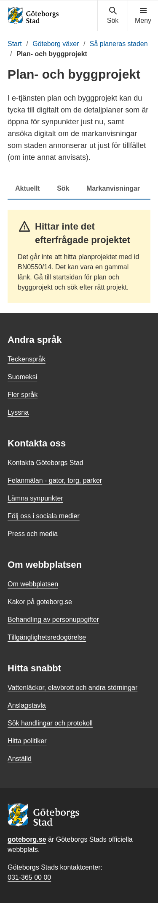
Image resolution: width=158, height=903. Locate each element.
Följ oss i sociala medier (44, 516)
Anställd (20, 758)
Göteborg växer (55, 43)
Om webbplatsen (33, 584)
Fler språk (22, 394)
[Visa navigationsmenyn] (143, 15)
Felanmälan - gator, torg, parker (55, 480)
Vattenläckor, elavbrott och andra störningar (72, 687)
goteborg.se (27, 839)
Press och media (33, 533)
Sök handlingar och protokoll (50, 723)
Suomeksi (22, 376)
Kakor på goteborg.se (40, 601)
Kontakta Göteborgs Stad (45, 462)
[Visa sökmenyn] (113, 15)
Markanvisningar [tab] (113, 188)
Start (15, 43)
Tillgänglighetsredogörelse (47, 637)
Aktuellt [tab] (27, 188)
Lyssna (18, 412)
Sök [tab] (63, 188)
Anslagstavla (27, 705)
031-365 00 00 (29, 877)
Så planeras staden (119, 43)
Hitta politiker (27, 740)
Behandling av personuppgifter (53, 619)
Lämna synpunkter (35, 498)
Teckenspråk (27, 359)
